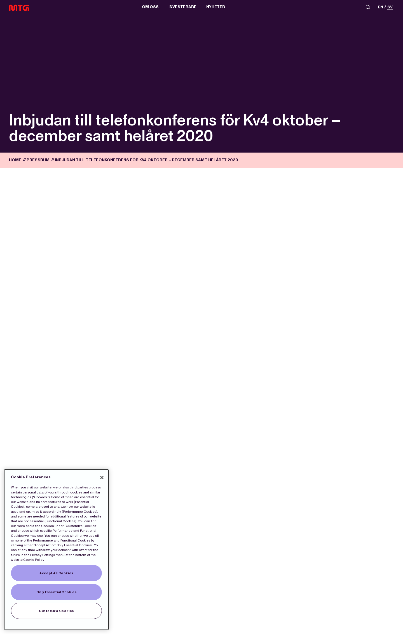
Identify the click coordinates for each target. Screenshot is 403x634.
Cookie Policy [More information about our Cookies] (33, 560)
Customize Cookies (56, 611)
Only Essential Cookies (56, 592)
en (380, 7)
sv (390, 7)
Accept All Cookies (56, 573)
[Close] (102, 477)
